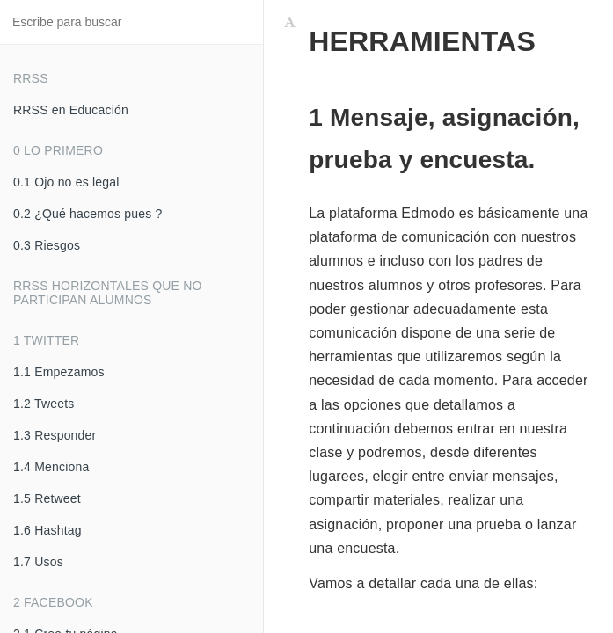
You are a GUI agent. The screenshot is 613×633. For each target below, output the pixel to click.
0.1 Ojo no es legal (66, 182)
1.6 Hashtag (47, 530)
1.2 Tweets (43, 404)
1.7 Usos (38, 562)
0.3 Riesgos (46, 245)
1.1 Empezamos (59, 372)
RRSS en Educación (70, 110)
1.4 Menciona (51, 467)
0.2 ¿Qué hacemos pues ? (88, 214)
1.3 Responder (54, 435)
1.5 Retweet (47, 498)
